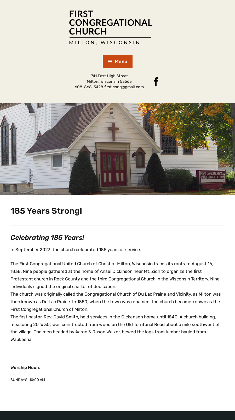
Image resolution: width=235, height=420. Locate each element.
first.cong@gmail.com (124, 87)
